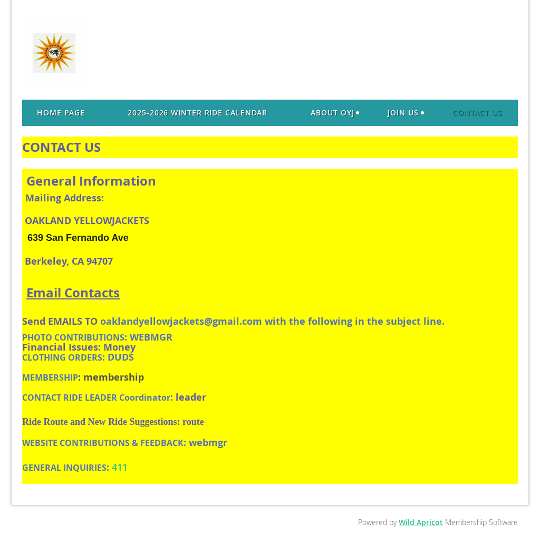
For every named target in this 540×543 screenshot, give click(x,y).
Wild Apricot (421, 522)
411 (120, 467)
